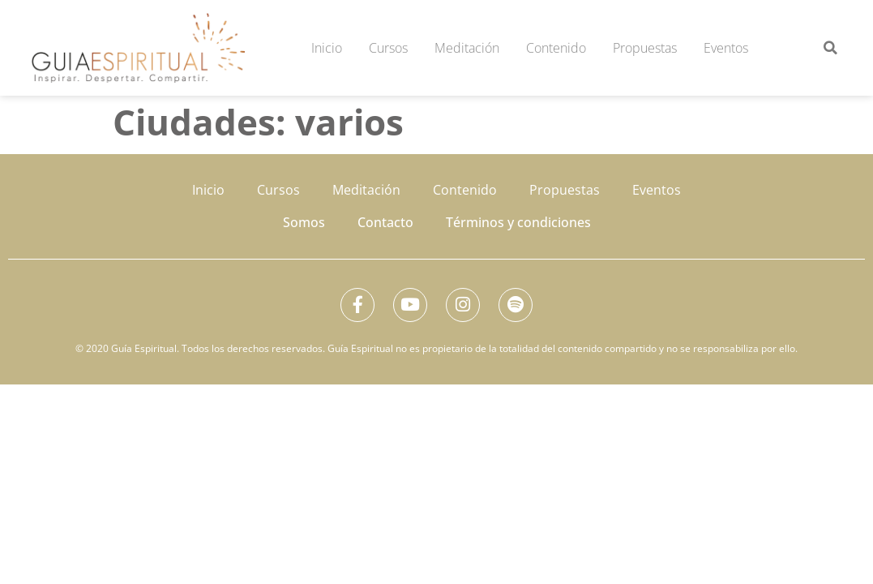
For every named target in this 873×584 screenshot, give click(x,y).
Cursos (388, 48)
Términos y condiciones (518, 222)
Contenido (556, 48)
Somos (304, 222)
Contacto (385, 222)
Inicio (326, 48)
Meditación (466, 48)
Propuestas (645, 48)
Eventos (726, 48)
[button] (830, 47)
